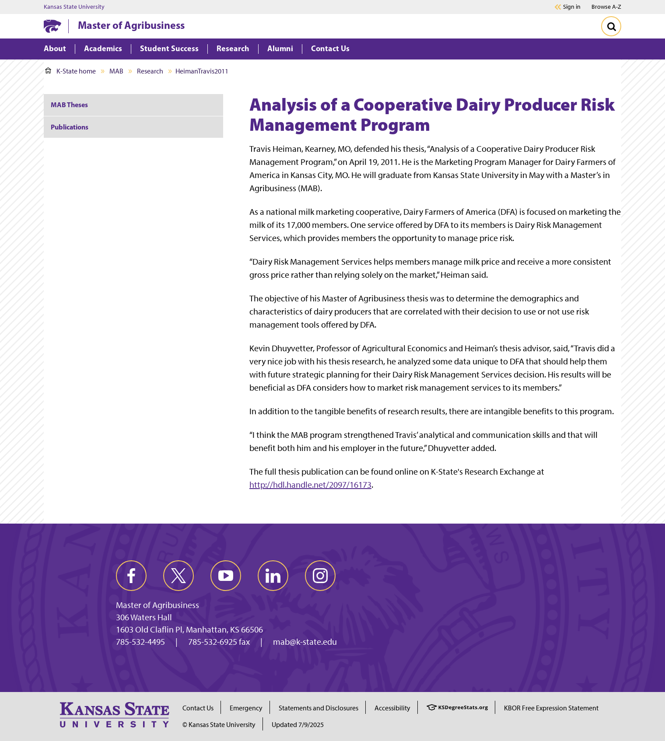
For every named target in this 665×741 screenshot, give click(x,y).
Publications (69, 126)
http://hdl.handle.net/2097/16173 (310, 484)
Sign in (572, 6)
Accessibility (392, 708)
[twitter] (178, 575)
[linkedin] (273, 575)
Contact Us (198, 708)
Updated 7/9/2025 (298, 724)
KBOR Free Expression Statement (551, 708)
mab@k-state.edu (305, 641)
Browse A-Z (606, 6)
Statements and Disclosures (318, 708)
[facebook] (131, 575)
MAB (116, 71)
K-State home (70, 71)
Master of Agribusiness (131, 24)
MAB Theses (69, 104)
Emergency (246, 708)
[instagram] (320, 575)
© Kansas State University (219, 724)
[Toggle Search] (611, 26)
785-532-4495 (140, 641)
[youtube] (225, 575)
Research (150, 71)
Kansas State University (74, 6)
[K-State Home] (52, 26)
